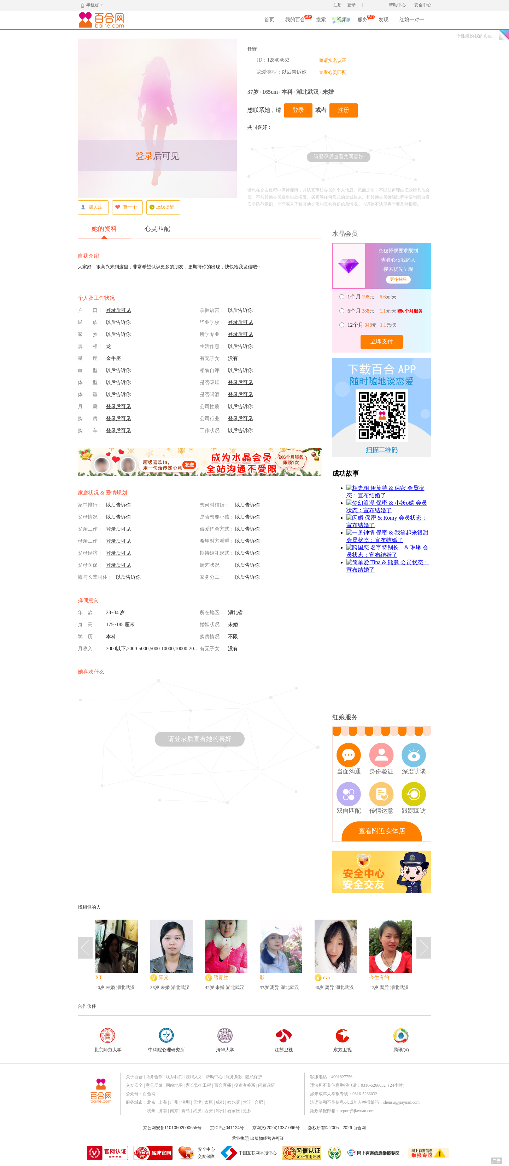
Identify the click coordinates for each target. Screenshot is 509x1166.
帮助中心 (397, 4)
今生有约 (379, 977)
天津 (197, 1102)
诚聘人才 (194, 1076)
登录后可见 (118, 310)
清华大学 (225, 1040)
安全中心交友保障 (206, 1153)
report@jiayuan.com (357, 1110)
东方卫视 (342, 1040)
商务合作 (154, 1076)
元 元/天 (372, 296)
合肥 (259, 1102)
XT (98, 977)
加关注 (92, 207)
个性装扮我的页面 (474, 36)
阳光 (164, 977)
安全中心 (422, 4)
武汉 (197, 1110)
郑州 (220, 1110)
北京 (151, 1102)
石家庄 (233, 1110)
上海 (162, 1102)
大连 (247, 1102)
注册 (337, 4)
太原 (208, 1102)
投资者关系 (244, 1085)
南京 (174, 1110)
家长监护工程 (198, 1085)
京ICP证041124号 (227, 1127)
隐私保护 (253, 1076)
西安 (208, 1110)
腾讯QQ (401, 1040)
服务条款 (234, 1076)
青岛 (185, 1110)
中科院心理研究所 (166, 1040)
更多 (247, 1110)
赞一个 (126, 207)
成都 (220, 1102)
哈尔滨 (233, 1102)
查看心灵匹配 (332, 72)
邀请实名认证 (332, 60)
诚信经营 (334, 1153)
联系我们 (174, 1076)
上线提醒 (161, 207)
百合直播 (222, 1085)
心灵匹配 (157, 228)
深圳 (185, 1102)
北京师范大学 (108, 1040)
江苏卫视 (284, 1040)
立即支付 (381, 341)
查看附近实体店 (381, 831)
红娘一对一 (411, 19)
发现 (383, 19)
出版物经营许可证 (267, 1138)
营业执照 (240, 1138)
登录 (351, 4)
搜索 (321, 19)
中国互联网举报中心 (258, 1152)
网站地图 (174, 1085)
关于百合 (134, 1076)
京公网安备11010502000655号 (172, 1127)
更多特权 (398, 279)
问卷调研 (266, 1085)
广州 (174, 1102)
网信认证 (301, 1153)
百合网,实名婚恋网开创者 (102, 20)
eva (326, 977)
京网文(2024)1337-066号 (275, 1127)
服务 (363, 21)
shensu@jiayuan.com (401, 1102)
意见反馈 (154, 1085)
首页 (269, 19)
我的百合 (295, 21)
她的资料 (104, 232)
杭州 (151, 1110)
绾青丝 (220, 977)
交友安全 (134, 1085)
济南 (162, 1110)
